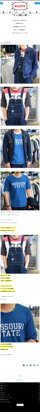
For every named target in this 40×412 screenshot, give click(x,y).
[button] (1, 3)
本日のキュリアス (20, 379)
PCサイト (20, 404)
